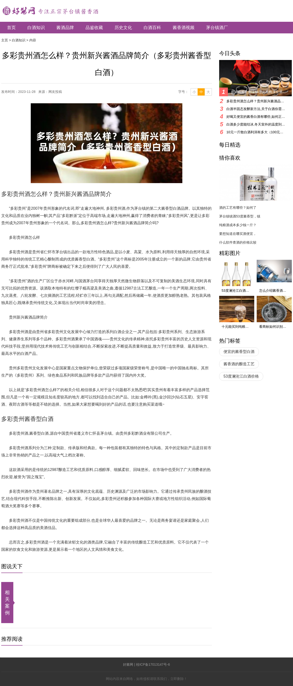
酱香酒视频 (183, 27)
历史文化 (123, 27)
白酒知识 (36, 27)
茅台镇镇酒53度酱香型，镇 (239, 216)
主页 (4, 40)
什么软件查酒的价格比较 (237, 242)
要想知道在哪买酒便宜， (237, 234)
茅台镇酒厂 (217, 27)
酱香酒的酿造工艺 (239, 364)
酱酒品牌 (65, 27)
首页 (11, 27)
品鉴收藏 (94, 27)
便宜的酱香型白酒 (239, 352)
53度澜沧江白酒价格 (241, 376)
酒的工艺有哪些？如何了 (237, 207)
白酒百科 (152, 27)
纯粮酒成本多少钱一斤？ (237, 225)
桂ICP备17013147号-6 (153, 664)
